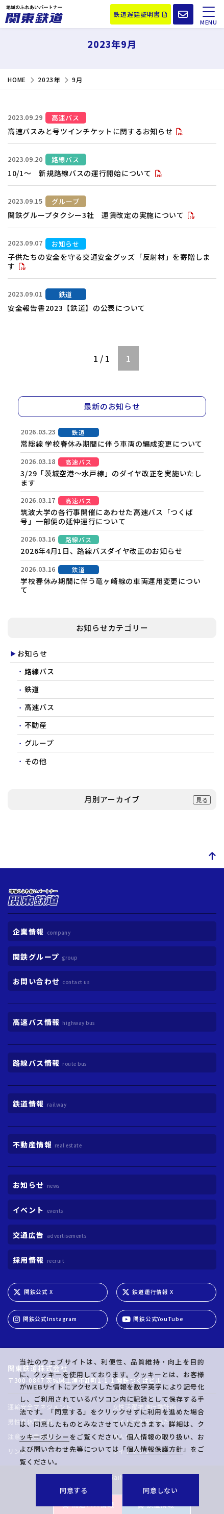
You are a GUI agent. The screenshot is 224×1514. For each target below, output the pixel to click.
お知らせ (32, 653)
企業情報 (41, 931)
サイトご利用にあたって (147, 1422)
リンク (17, 1451)
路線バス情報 (50, 1063)
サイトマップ (131, 1451)
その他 (35, 761)
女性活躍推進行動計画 (144, 1407)
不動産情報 (47, 1144)
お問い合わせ (51, 981)
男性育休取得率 (30, 1422)
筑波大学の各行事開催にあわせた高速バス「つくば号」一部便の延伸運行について (106, 516)
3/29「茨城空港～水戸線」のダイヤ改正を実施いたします (111, 477)
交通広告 (49, 1235)
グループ (39, 743)
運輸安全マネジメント (40, 1407)
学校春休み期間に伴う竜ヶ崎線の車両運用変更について (110, 585)
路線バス (39, 671)
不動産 (35, 725)
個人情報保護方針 (138, 1436)
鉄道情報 (156, 1504)
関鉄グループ (45, 956)
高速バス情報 (88, 1504)
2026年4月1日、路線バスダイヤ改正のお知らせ (101, 551)
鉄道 (31, 689)
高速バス (39, 707)
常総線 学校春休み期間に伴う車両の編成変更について (111, 443)
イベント (38, 1210)
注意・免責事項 (30, 1436)
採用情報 (38, 1260)
